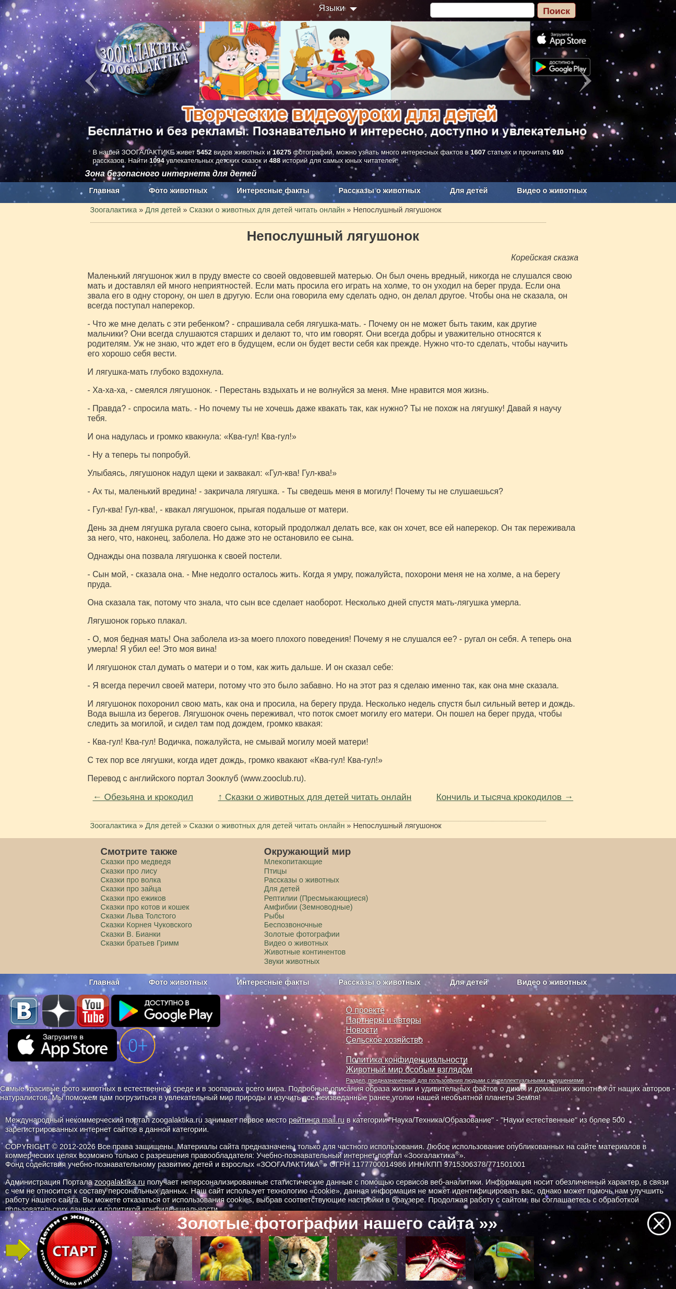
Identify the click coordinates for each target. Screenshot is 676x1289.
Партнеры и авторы (383, 1020)
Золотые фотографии (302, 934)
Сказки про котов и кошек (145, 907)
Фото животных (178, 190)
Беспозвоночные (293, 925)
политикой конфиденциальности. (162, 1209)
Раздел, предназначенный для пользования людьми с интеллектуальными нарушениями (465, 1080)
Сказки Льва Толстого (138, 916)
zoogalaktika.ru (119, 1182)
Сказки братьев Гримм (140, 943)
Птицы (275, 871)
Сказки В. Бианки (131, 934)
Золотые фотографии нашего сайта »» (337, 1223)
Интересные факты (273, 190)
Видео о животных (552, 190)
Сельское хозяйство (384, 1039)
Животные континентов (305, 952)
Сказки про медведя (136, 861)
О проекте (365, 1010)
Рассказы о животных (379, 190)
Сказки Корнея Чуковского (146, 925)
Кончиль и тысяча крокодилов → (504, 797)
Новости (362, 1029)
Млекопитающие (293, 861)
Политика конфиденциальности (407, 1059)
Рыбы (274, 916)
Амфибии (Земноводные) (308, 907)
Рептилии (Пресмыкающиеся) (316, 898)
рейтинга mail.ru (317, 1120)
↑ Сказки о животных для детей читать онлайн (315, 797)
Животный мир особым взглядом (409, 1069)
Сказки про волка (131, 880)
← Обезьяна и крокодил (143, 797)
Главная (104, 190)
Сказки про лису (129, 871)
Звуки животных (291, 961)
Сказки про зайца (131, 889)
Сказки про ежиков (133, 898)
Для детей (469, 190)
